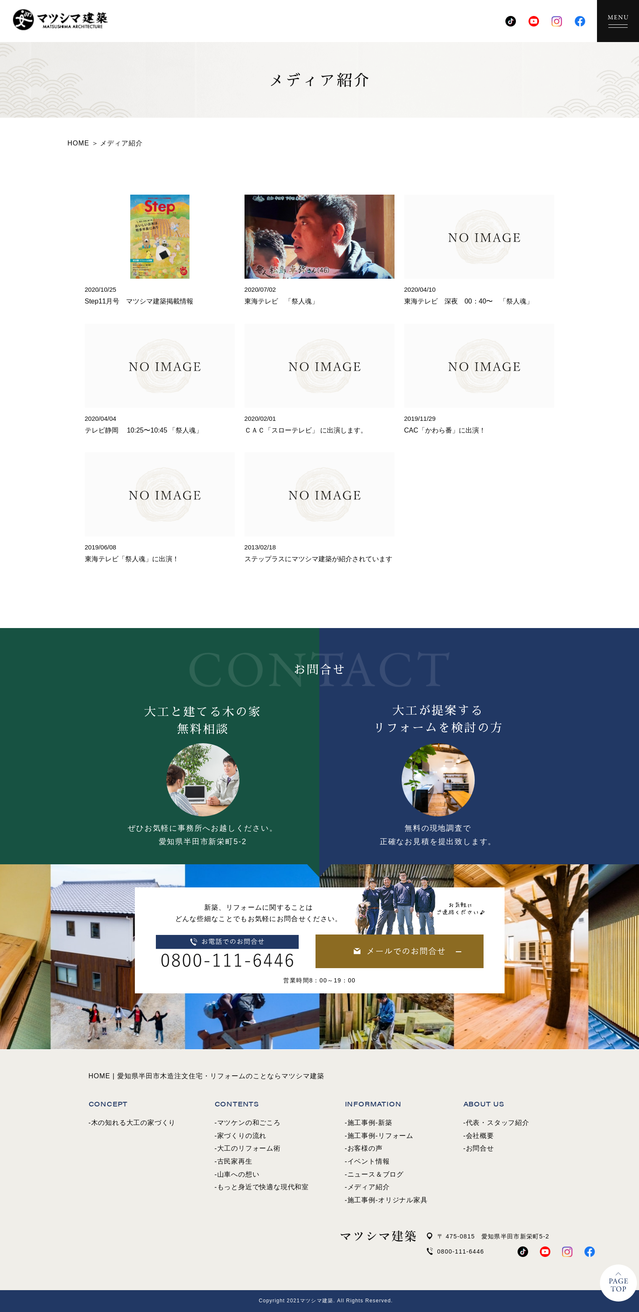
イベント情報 (368, 1161)
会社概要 (480, 1135)
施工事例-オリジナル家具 (387, 1200)
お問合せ (480, 1148)
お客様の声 (365, 1148)
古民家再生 (234, 1161)
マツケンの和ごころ (249, 1122)
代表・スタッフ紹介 (497, 1122)
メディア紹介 (368, 1187)
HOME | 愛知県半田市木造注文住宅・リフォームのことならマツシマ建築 (206, 1076)
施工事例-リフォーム (380, 1135)
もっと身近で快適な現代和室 (263, 1187)
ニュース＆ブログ (375, 1174)
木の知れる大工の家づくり (133, 1122)
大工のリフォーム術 (249, 1148)
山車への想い (238, 1174)
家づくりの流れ (242, 1135)
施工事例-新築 (369, 1122)
